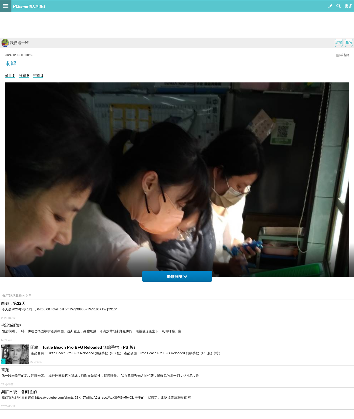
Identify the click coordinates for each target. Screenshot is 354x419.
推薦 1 (38, 75)
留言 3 (10, 75)
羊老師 (344, 55)
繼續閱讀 (177, 276)
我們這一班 (15, 43)
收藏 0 (24, 75)
